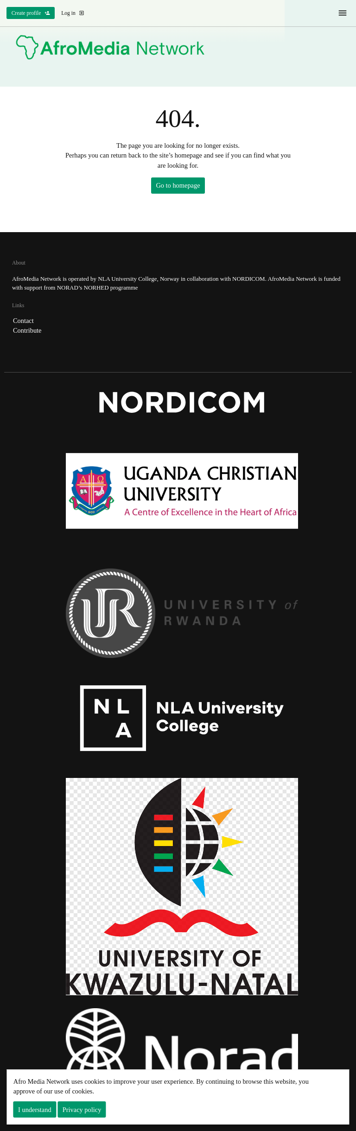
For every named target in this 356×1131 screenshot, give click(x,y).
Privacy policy (82, 1109)
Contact (23, 320)
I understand (34, 1109)
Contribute (27, 330)
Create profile (31, 13)
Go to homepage (178, 185)
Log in (72, 13)
